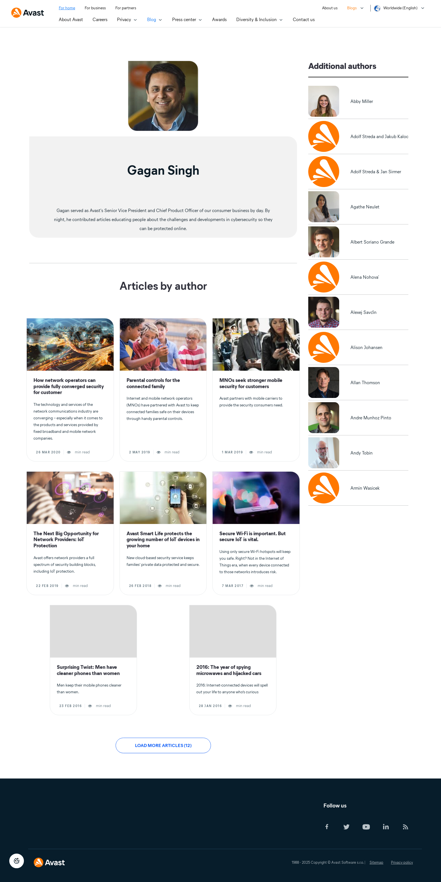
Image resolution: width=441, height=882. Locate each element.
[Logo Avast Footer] (49, 858)
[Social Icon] (332, 827)
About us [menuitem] (330, 8)
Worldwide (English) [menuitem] (400, 8)
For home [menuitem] (67, 8)
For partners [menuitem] (125, 8)
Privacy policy (402, 862)
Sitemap (376, 862)
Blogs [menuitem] (352, 8)
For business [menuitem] (95, 8)
